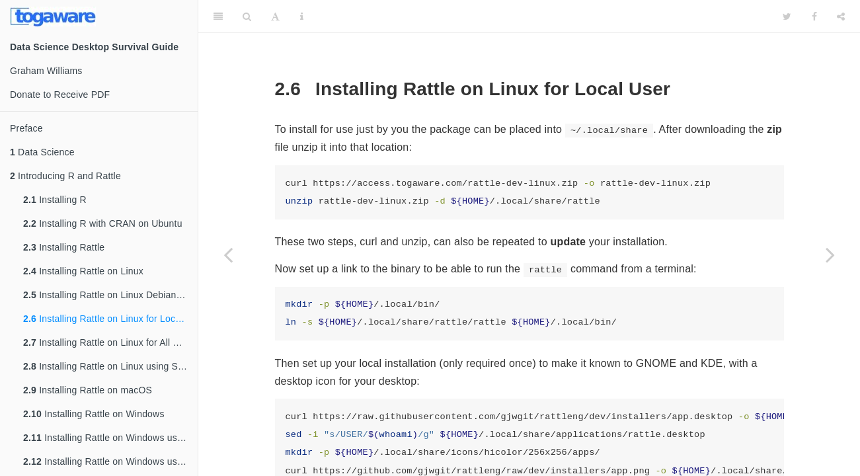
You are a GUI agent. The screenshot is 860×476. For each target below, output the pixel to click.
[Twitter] (787, 16)
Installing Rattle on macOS (87, 390)
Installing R (55, 199)
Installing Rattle (63, 247)
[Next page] (830, 254)
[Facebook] (814, 16)
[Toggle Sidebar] (218, 16)
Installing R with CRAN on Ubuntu (102, 223)
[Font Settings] (275, 16)
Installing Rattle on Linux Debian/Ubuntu (110, 295)
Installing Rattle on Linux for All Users (110, 342)
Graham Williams (46, 70)
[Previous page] (228, 254)
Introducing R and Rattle (65, 176)
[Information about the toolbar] (301, 16)
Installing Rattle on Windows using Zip (110, 461)
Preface (26, 128)
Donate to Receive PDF (60, 94)
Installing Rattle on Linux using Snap (108, 366)
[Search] (247, 16)
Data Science (42, 152)
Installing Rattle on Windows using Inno (110, 437)
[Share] (841, 16)
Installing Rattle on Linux (83, 271)
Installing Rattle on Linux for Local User (110, 318)
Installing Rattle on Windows (94, 414)
